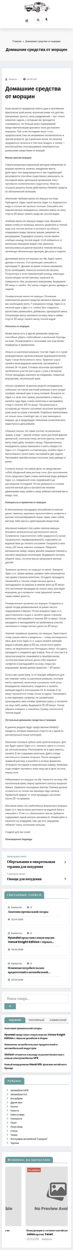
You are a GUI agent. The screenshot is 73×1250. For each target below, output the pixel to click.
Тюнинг (13, 1118)
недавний (15, 1011)
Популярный (36, 1011)
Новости (14, 1097)
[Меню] (27, 19)
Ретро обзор (16, 1111)
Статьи (13, 1114)
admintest (24, 1220)
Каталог (14, 1094)
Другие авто (16, 1091)
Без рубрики (16, 1087)
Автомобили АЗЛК (19, 1080)
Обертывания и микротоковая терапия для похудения (32, 861)
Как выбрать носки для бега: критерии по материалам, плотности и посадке (28, 1214)
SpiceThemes (36, 1244)
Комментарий (58, 1011)
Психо (13, 1107)
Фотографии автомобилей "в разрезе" (28, 1121)
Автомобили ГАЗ (18, 1084)
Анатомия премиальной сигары (28, 906)
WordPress (39, 1241)
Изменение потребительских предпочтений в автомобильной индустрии (28, 964)
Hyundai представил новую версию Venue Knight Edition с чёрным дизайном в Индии (31, 934)
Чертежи (14, 1124)
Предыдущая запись (16, 854)
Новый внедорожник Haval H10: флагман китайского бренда (35, 1057)
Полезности (16, 1104)
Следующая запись (16, 869)
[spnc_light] (46, 19)
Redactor (13, 77)
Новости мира (17, 1101)
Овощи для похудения (20, 874)
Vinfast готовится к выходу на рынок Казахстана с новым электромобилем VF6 (34, 1047)
